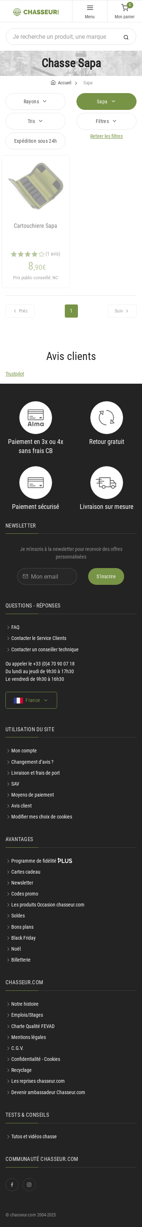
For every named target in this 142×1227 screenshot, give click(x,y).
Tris (32, 121)
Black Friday (23, 938)
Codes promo (24, 894)
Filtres (103, 121)
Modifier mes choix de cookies (41, 817)
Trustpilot (14, 374)
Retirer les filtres (106, 136)
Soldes (18, 916)
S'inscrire (106, 576)
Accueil (64, 82)
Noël (16, 949)
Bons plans (22, 927)
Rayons (32, 101)
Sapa (103, 101)
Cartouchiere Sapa (35, 225)
